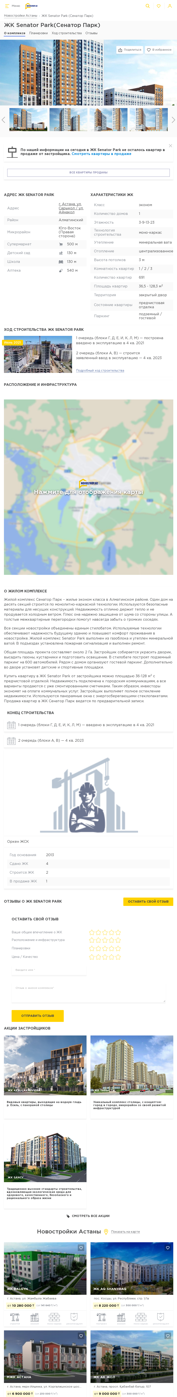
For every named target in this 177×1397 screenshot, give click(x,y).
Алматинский (71, 220)
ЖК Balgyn (17, 1289)
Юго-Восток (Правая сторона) (70, 232)
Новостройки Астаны (20, 15)
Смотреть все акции (88, 1216)
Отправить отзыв (37, 1016)
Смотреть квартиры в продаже (101, 154)
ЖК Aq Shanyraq (109, 1289)
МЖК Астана (19, 1377)
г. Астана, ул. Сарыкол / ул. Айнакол (71, 208)
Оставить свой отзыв (148, 901)
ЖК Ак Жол (104, 1377)
